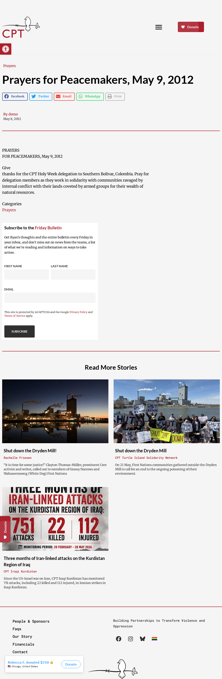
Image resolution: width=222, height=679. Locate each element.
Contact (20, 651)
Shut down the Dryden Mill (140, 450)
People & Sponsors (31, 621)
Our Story (22, 636)
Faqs (17, 628)
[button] (5, 49)
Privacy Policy (78, 312)
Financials (23, 644)
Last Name (59, 266)
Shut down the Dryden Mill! (30, 450)
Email (8, 289)
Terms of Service (14, 315)
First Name (13, 266)
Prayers (9, 66)
